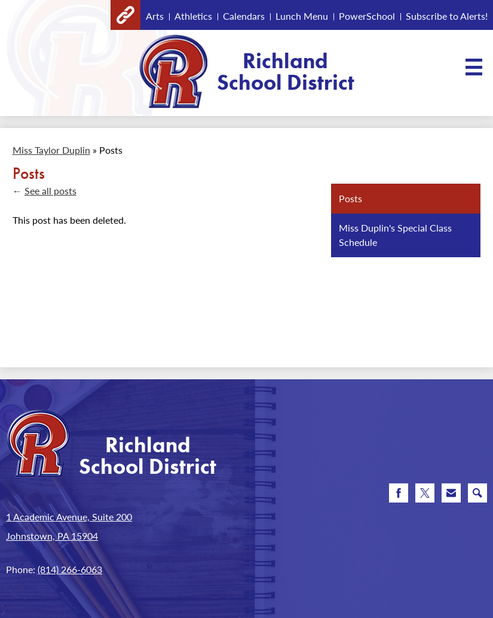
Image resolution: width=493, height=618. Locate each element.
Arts (155, 16)
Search (477, 495)
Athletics (193, 16)
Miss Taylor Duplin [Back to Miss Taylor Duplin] (51, 150)
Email (451, 495)
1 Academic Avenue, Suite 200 (69, 516)
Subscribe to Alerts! (447, 16)
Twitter (424, 495)
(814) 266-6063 (70, 569)
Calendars (244, 16)
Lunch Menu (301, 16)
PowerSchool (367, 16)
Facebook (398, 495)
